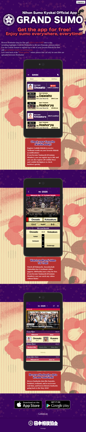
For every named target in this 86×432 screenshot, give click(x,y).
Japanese (80, 2)
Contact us (43, 413)
